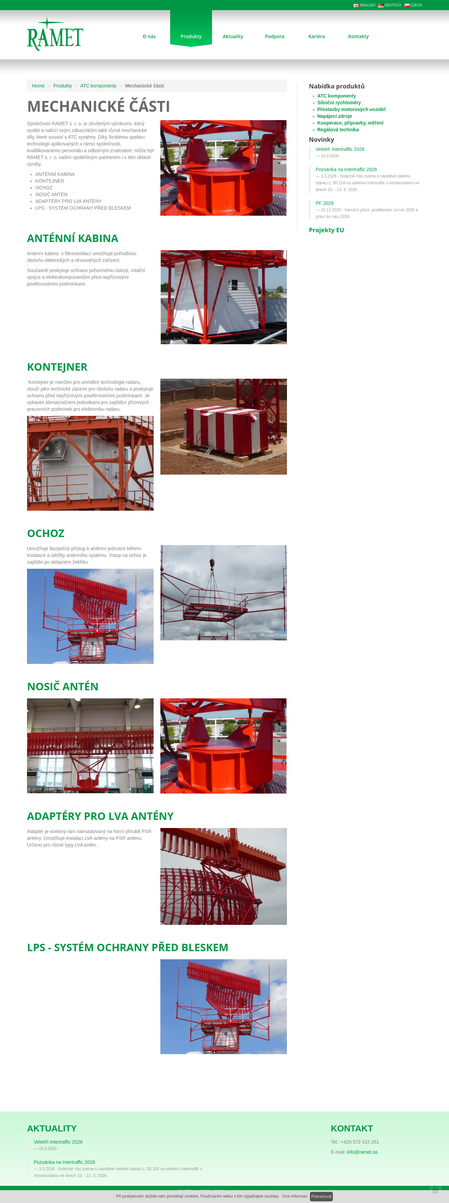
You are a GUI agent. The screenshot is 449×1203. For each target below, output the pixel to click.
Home (38, 85)
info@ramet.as (362, 1152)
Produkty (62, 85)
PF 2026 (325, 203)
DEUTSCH (389, 4)
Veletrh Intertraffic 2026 (340, 149)
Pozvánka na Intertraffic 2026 (346, 169)
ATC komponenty (98, 85)
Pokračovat (321, 1196)
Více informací (295, 1196)
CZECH (413, 4)
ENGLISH (364, 4)
